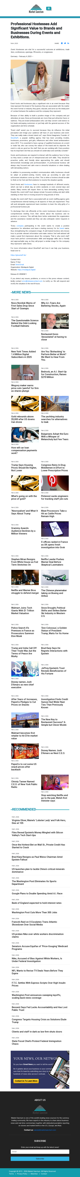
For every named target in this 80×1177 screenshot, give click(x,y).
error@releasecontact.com (32, 281)
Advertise (34, 1174)
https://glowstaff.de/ (18, 255)
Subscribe (40, 1159)
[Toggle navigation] (48, 8)
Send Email (20, 265)
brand (62, 228)
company (20, 226)
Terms (11, 1174)
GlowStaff (14, 138)
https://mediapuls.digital (26, 270)
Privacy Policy (22, 1174)
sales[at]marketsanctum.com (45, 1130)
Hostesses (28, 184)
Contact (44, 1174)
